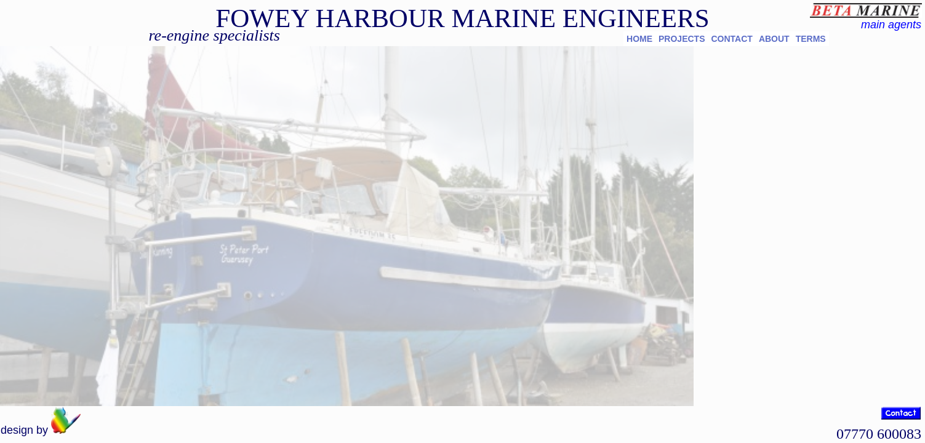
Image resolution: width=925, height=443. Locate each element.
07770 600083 (878, 434)
